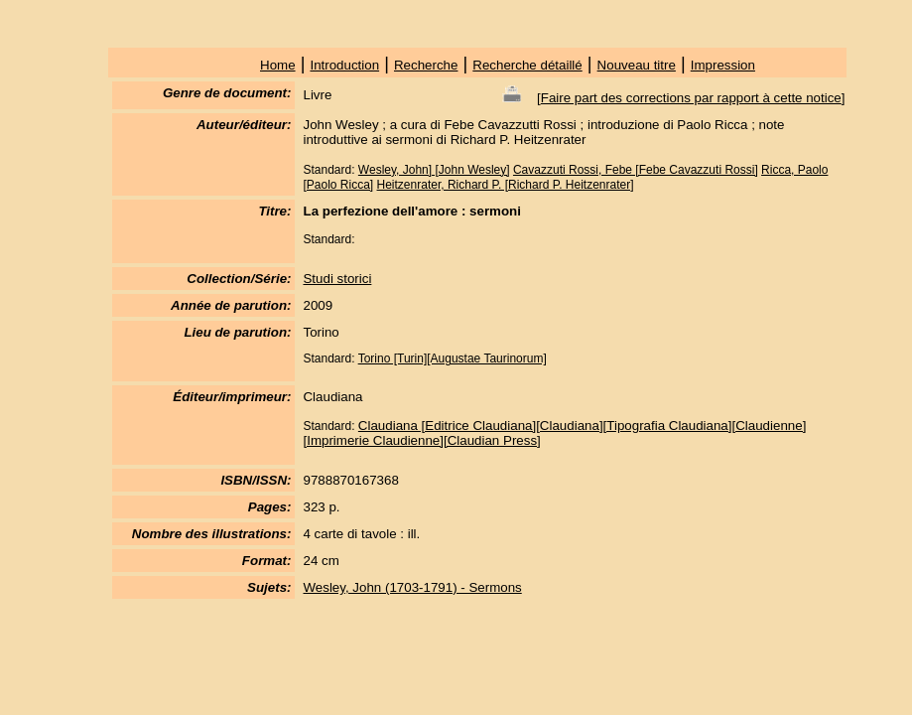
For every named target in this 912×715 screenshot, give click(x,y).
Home (278, 65)
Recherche (425, 65)
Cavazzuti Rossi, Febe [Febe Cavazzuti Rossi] (635, 170)
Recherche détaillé (527, 65)
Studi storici (337, 278)
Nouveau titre (636, 65)
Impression (723, 65)
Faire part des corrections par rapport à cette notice (691, 97)
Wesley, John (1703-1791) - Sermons (412, 587)
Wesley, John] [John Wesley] (434, 170)
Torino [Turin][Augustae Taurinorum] (452, 358)
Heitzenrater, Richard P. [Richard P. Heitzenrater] (505, 185)
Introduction (344, 65)
